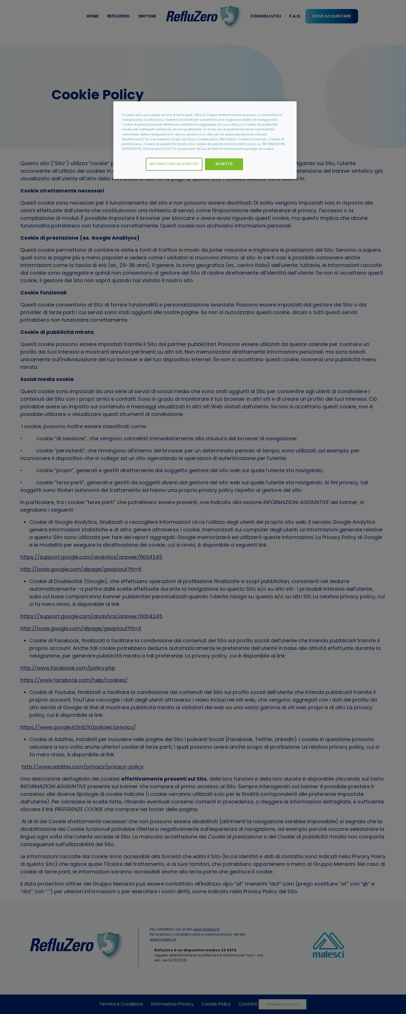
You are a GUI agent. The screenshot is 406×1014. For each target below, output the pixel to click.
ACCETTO (224, 164)
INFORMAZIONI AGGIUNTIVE (174, 164)
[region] (205, 140)
